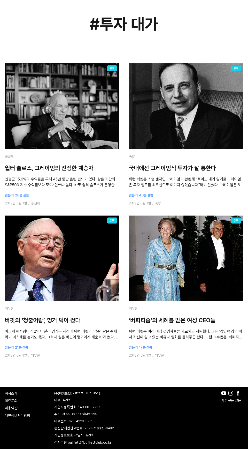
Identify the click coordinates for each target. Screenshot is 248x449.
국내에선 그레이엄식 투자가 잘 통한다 (172, 168)
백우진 (9, 308)
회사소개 (11, 393)
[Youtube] (224, 397)
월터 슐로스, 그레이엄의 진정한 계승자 (49, 168)
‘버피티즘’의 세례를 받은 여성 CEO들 (172, 320)
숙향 (132, 156)
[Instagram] (231, 397)
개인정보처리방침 (17, 415)
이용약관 (11, 408)
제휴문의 (11, 401)
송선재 (9, 156)
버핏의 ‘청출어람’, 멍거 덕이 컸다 (42, 320)
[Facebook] (239, 397)
